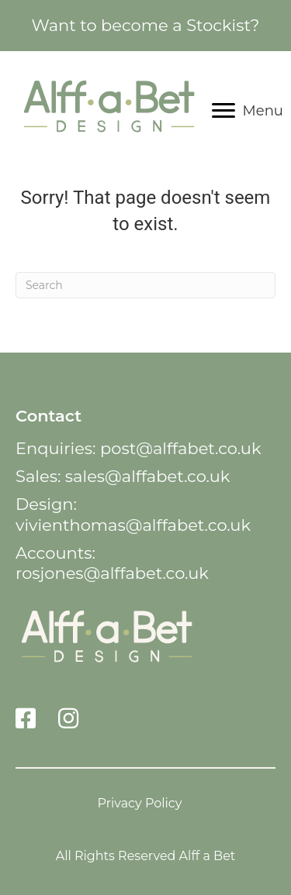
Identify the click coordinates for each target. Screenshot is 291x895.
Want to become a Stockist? (145, 25)
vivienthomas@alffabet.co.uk (133, 525)
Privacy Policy (140, 803)
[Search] (145, 285)
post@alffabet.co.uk (180, 448)
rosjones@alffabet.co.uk (112, 573)
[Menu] (247, 111)
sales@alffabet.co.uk (147, 476)
